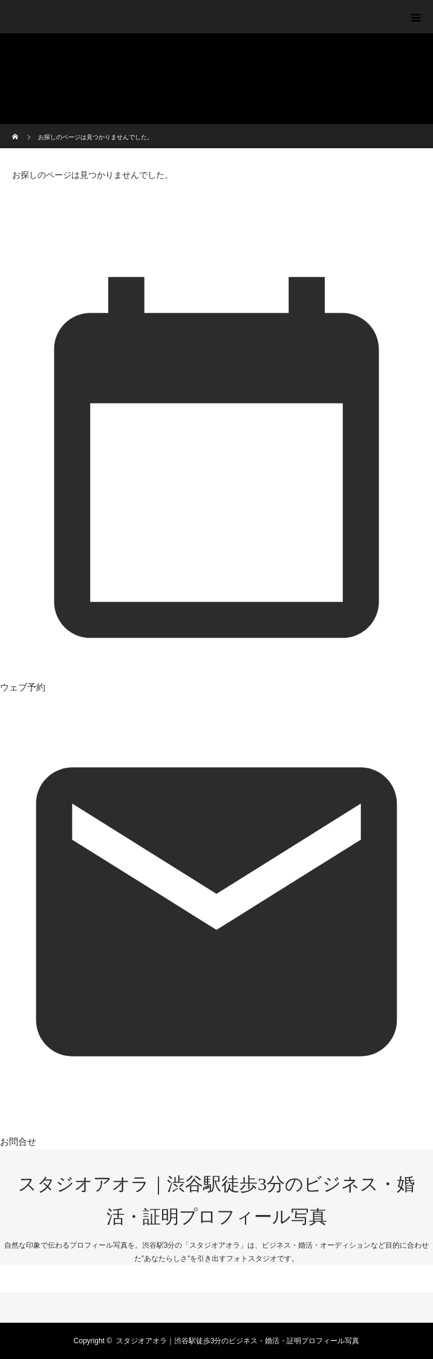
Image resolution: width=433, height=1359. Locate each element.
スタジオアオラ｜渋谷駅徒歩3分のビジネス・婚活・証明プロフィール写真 (238, 1341)
